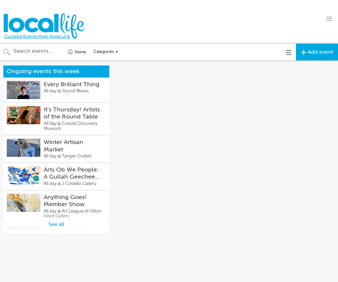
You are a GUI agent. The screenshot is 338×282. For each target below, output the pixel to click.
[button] (329, 19)
